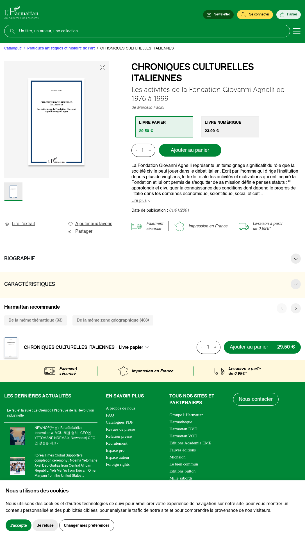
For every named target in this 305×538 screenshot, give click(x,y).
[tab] (164, 126)
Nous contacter (256, 399)
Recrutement (117, 443)
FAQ (110, 415)
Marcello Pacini (150, 108)
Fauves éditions (182, 450)
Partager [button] (80, 231)
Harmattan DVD (183, 429)
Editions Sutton (182, 471)
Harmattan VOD (183, 436)
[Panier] (288, 14)
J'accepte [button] (18, 525)
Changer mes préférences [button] (87, 525)
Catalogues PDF (119, 422)
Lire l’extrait (19, 224)
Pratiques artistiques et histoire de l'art (61, 48)
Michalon (177, 457)
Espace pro (115, 450)
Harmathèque (180, 422)
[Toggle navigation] (296, 31)
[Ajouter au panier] (262, 347)
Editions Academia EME (190, 443)
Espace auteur (117, 457)
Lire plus (139, 201)
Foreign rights (118, 464)
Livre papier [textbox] (131, 347)
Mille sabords (180, 478)
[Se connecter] (255, 14)
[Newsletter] (218, 14)
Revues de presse (120, 429)
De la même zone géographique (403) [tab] (113, 320)
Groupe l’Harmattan (186, 415)
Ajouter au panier (190, 150)
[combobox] (135, 347)
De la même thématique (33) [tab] (35, 320)
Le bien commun (183, 464)
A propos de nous (120, 408)
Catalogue (13, 48)
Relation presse (119, 436)
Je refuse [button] (45, 525)
